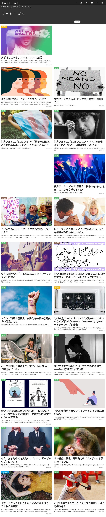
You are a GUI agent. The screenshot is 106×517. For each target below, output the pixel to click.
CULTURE (4, 69)
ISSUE (77, 22)
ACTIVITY (4, 27)
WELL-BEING (5, 473)
